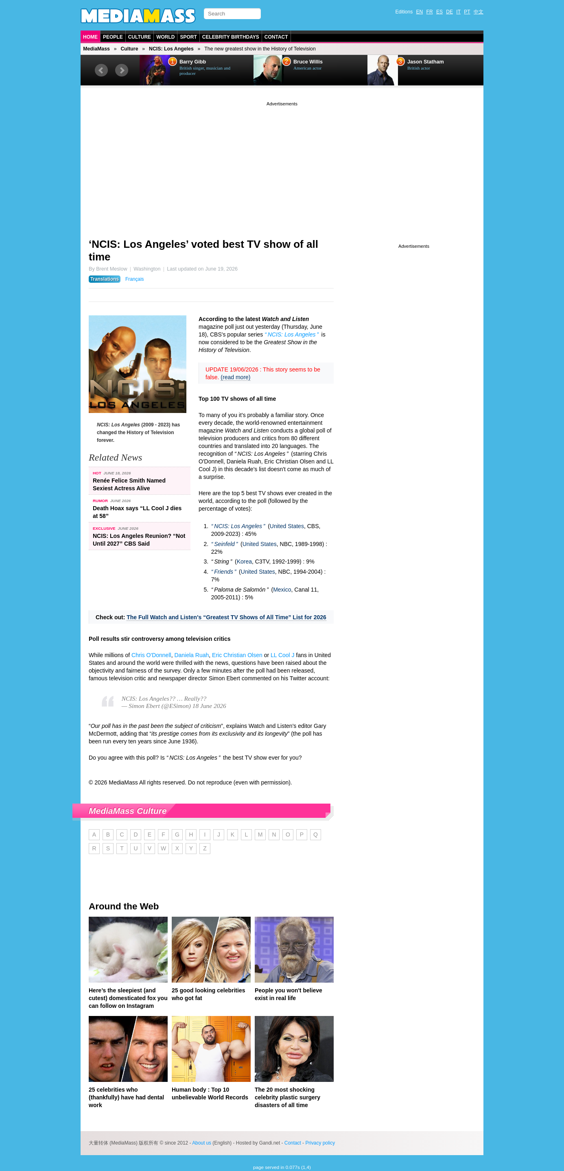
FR (429, 12)
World (165, 37)
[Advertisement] (282, 165)
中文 (478, 12)
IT (458, 12)
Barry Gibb (192, 62)
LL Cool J (283, 655)
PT (467, 12)
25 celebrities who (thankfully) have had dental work (126, 1097)
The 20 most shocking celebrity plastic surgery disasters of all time (287, 1097)
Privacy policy (320, 1143)
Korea (244, 561)
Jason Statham (425, 62)
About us (201, 1143)
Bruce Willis (308, 62)
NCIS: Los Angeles (171, 49)
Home (90, 37)
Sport (188, 37)
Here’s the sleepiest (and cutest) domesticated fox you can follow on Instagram (128, 998)
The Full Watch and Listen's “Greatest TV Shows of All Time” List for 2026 (226, 617)
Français (134, 279)
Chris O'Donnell (151, 655)
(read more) (235, 377)
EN (419, 12)
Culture (139, 37)
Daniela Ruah (191, 655)
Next (121, 70)
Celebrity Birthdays (230, 37)
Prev (101, 70)
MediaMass (96, 49)
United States (287, 526)
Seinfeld (224, 544)
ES (439, 12)
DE (449, 12)
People (113, 37)
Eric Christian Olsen (237, 655)
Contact (276, 37)
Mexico (282, 589)
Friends (223, 571)
